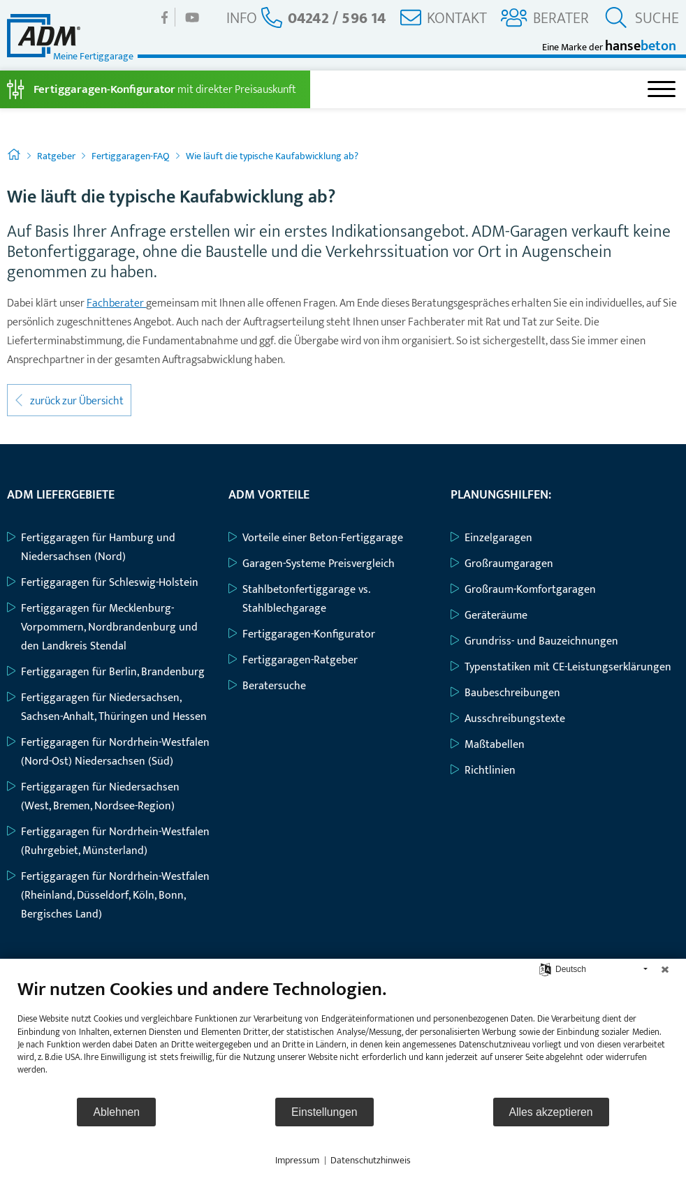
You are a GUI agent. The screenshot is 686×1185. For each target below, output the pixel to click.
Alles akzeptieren (551, 1112)
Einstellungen (324, 1112)
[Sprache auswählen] (545, 969)
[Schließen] (665, 969)
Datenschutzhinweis (370, 1161)
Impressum (297, 1161)
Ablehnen (116, 1112)
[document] (343, 1037)
